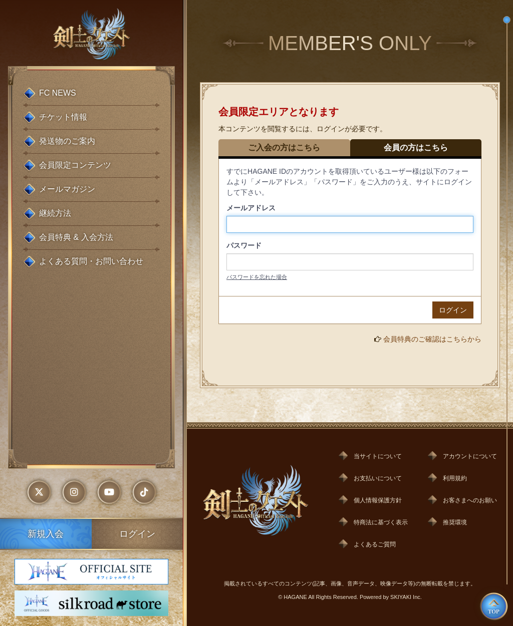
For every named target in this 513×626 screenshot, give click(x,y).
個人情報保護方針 (378, 500)
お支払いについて (378, 478)
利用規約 (455, 478)
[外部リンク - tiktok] (144, 492)
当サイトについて (378, 456)
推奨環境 (455, 522)
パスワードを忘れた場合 (256, 277)
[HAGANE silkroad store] (91, 603)
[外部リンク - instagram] (74, 492)
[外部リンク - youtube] (109, 492)
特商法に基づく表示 (381, 522)
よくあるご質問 (375, 544)
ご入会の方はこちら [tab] (284, 147)
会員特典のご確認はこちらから (432, 339)
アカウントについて (470, 456)
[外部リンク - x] (39, 492)
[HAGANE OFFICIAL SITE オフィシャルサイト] (91, 571)
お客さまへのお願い (470, 500)
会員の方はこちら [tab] (416, 147)
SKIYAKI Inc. (406, 597)
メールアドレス (251, 208)
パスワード (244, 245)
